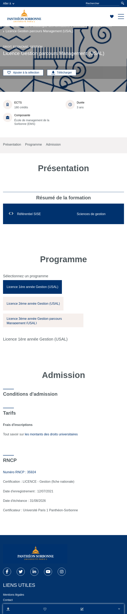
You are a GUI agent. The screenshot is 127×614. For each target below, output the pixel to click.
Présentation (12, 144)
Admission (53, 144)
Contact (8, 600)
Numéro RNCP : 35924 (19, 472)
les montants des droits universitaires (52, 434)
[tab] (32, 287)
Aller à (8, 3)
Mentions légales (13, 594)
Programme (33, 144)
